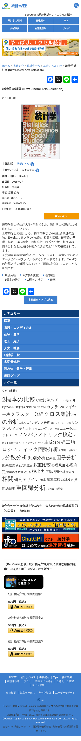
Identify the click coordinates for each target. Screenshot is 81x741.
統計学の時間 (15, 20)
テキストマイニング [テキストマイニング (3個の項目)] (33, 428)
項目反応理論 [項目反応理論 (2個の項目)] (55, 488)
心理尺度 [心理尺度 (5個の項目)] (59, 465)
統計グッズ (12, 375)
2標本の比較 (31, 275)
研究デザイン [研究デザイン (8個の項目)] (26, 479)
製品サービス (27, 692)
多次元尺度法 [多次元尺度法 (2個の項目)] (24, 465)
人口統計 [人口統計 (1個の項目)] (63, 450)
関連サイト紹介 (43, 681)
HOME (13, 677)
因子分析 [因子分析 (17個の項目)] (66, 457)
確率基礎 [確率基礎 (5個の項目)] (54, 480)
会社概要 (11, 692)
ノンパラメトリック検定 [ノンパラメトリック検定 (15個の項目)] (45, 434)
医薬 (7, 321)
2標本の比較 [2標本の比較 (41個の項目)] (18, 399)
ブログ (66, 28)
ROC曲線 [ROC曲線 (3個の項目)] (18, 407)
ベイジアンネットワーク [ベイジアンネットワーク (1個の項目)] (31, 442)
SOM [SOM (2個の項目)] (29, 407)
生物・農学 (12, 334)
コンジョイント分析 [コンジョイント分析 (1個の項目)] (61, 423)
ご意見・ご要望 (65, 681)
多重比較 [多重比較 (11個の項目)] (42, 464)
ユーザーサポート (65, 692)
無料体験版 (45, 692)
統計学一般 (12, 355)
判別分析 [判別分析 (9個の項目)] (36, 457)
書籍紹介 (40, 20)
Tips (66, 20)
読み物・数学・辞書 (18, 368)
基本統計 (51, 275)
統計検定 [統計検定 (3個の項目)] (67, 479)
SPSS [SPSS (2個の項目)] (36, 407)
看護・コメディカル (18, 327)
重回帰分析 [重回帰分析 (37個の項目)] (31, 487)
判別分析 (10, 275)
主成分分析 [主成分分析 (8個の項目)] (54, 442)
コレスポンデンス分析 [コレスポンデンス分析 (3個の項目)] (34, 422)
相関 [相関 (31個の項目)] (8, 479)
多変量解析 (12, 362)
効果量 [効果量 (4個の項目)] (51, 458)
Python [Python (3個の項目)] (7, 407)
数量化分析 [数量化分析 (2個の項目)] (24, 472)
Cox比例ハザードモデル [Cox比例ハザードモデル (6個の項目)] (56, 400)
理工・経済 (12, 341)
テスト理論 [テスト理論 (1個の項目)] (53, 429)
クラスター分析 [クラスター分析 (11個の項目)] (27, 414)
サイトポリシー (40, 685)
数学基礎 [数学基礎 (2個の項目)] (11, 472)
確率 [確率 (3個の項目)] (43, 479)
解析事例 (14, 28)
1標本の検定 (35, 279)
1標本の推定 (13, 279)
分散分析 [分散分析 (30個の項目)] (16, 457)
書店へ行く (61, 216)
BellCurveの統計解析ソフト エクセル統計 (48, 14)
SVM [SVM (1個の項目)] (43, 407)
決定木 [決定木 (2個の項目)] (70, 472)
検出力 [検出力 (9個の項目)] (38, 471)
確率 (53, 279)
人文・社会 (12, 348)
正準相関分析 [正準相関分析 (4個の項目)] (55, 472)
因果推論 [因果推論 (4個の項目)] (8, 465)
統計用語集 (40, 28)
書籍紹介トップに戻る (40, 299)
